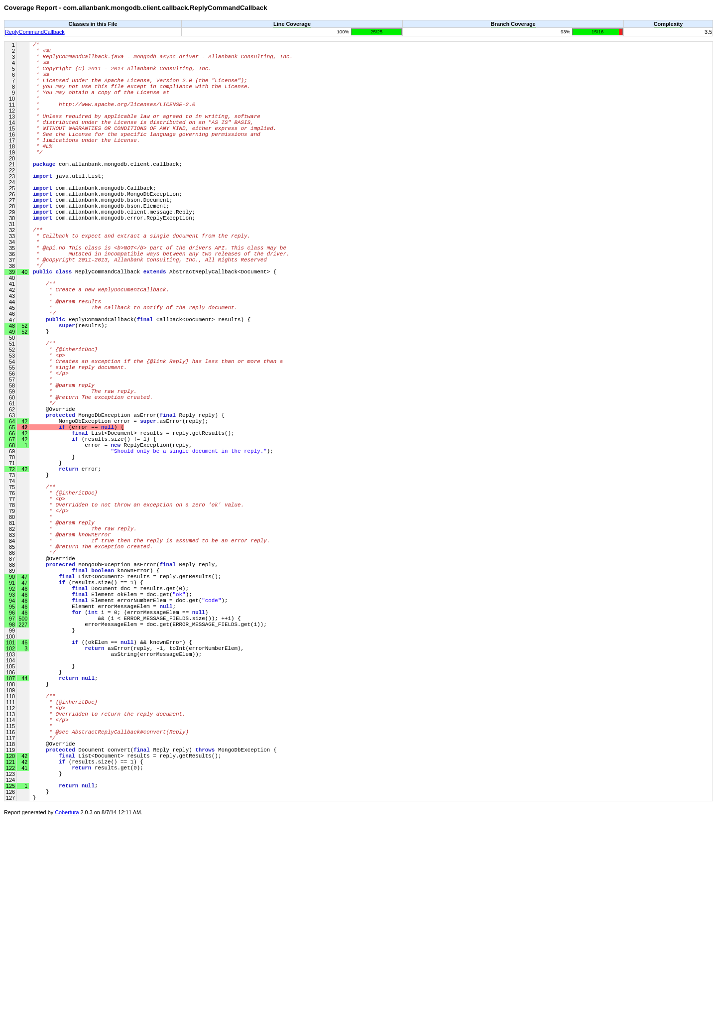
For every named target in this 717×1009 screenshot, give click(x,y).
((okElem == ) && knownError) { (112, 792)
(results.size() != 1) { (94, 538)
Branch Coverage (513, 24)
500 (22, 763)
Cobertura (67, 1002)
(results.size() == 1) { (88, 718)
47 (23, 718)
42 (23, 524)
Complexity (668, 24)
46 (23, 793)
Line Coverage (292, 24)
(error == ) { (78, 523)
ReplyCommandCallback (35, 32)
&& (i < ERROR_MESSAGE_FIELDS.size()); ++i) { (137, 762)
